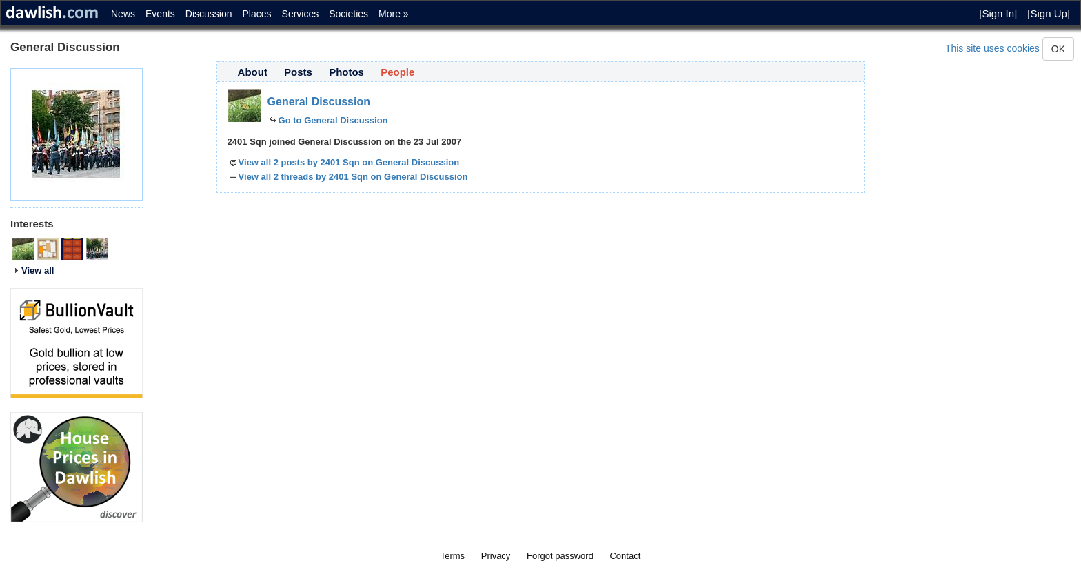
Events (160, 13)
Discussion (208, 13)
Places (257, 13)
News (123, 13)
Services (300, 13)
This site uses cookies (992, 48)
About (252, 72)
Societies (348, 13)
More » (393, 13)
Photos (346, 72)
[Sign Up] (1048, 13)
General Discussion (318, 102)
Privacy (496, 556)
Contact (624, 556)
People (397, 72)
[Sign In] (998, 13)
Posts (298, 72)
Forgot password (560, 556)
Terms (453, 556)
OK (1058, 48)
